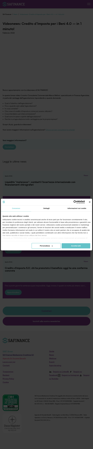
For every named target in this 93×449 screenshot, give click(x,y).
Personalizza (46, 246)
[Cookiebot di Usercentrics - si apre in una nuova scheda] (75, 202)
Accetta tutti (76, 246)
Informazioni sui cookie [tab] (77, 208)
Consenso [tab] (16, 208)
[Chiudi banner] (89, 202)
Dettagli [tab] (46, 208)
